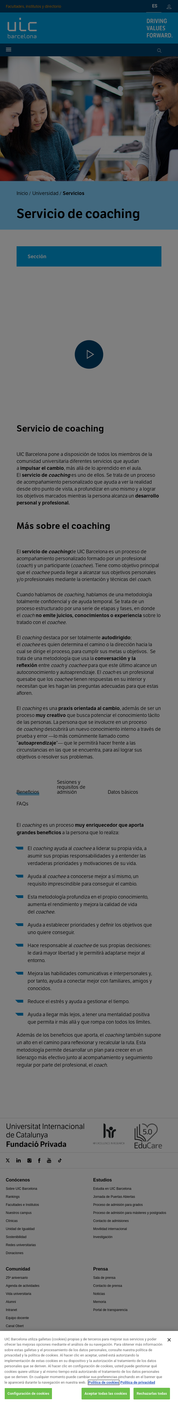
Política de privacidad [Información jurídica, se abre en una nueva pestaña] (137, 1382)
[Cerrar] (169, 1340)
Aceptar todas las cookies (106, 1393)
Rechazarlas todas (152, 1393)
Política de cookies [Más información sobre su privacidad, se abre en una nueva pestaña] (103, 1382)
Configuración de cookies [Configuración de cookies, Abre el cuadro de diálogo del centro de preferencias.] (28, 1393)
